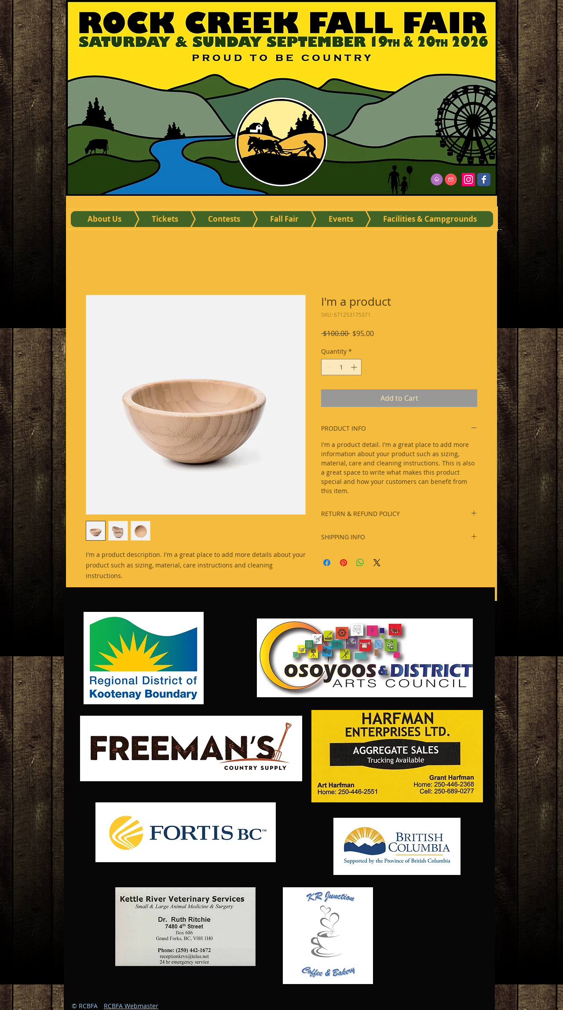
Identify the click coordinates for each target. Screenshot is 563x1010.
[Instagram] (468, 179)
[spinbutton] (341, 367)
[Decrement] (327, 367)
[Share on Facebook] (327, 562)
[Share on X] (377, 562)
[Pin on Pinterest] (343, 562)
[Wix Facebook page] (483, 179)
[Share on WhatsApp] (360, 562)
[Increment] (354, 367)
